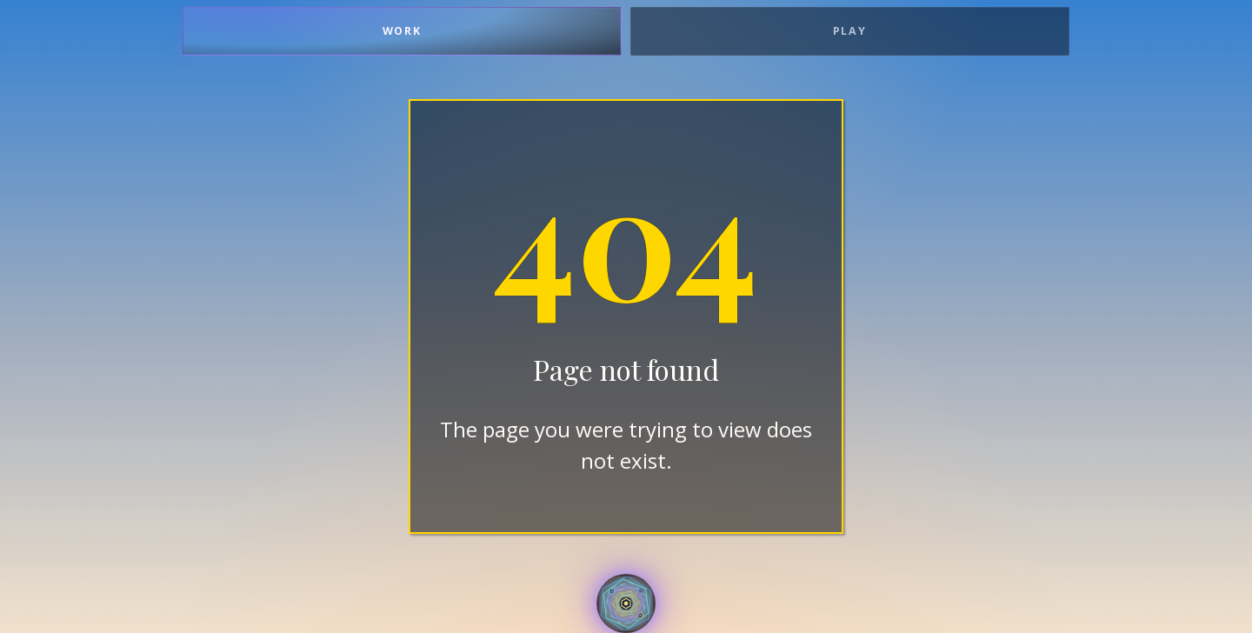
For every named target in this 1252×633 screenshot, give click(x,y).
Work (403, 30)
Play (850, 30)
